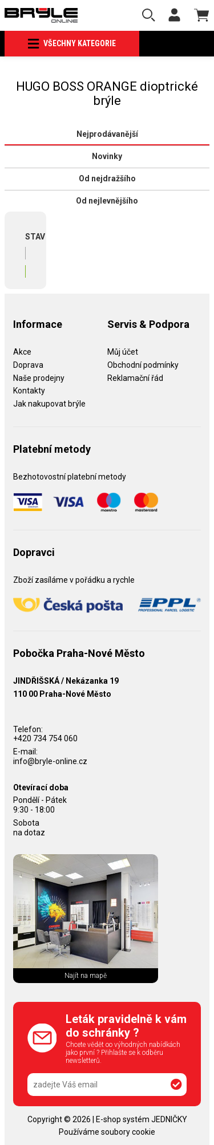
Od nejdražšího (107, 178)
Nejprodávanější (107, 134)
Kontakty (29, 390)
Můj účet (122, 351)
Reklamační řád (135, 378)
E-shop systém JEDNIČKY (141, 1119)
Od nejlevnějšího (107, 200)
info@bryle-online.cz (50, 761)
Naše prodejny (38, 378)
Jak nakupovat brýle (49, 403)
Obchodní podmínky (143, 365)
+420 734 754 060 (45, 738)
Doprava (28, 365)
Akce (22, 351)
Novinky (107, 156)
